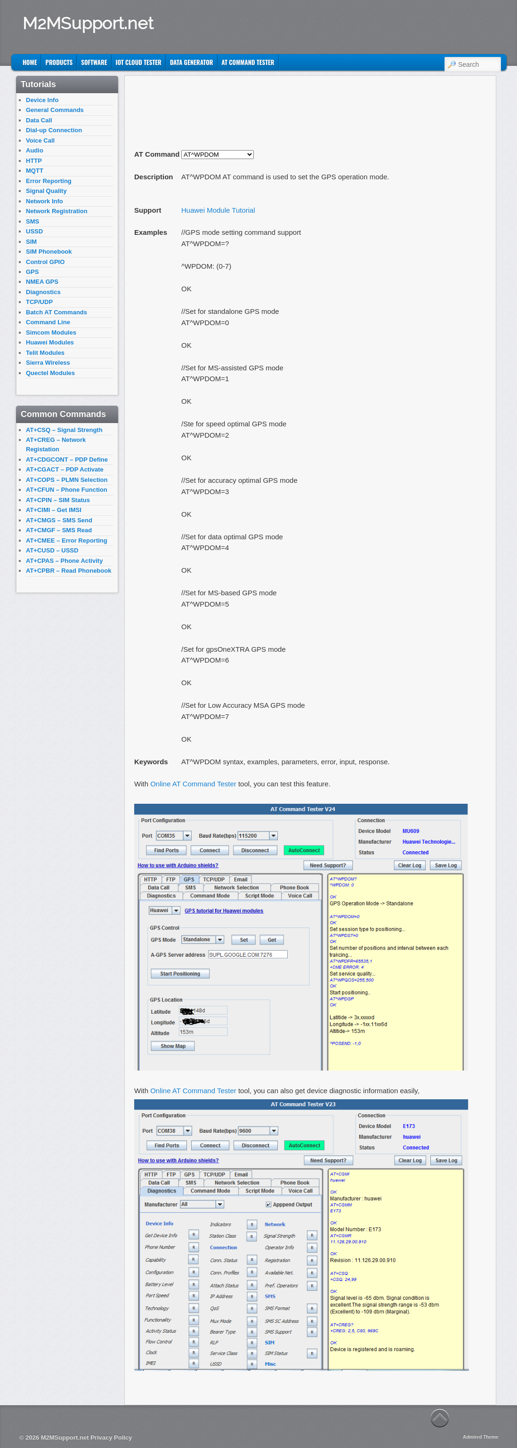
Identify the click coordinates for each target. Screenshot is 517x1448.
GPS (32, 271)
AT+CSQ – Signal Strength (64, 429)
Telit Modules (45, 352)
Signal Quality (46, 190)
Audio (34, 150)
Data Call (39, 120)
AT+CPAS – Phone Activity (64, 560)
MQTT (34, 170)
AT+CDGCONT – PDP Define (67, 459)
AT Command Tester (248, 62)
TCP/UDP (39, 301)
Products (59, 62)
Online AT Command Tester (193, 784)
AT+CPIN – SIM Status (58, 500)
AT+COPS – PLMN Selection (67, 479)
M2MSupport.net (88, 23)
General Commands (55, 109)
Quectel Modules (50, 372)
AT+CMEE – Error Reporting (66, 540)
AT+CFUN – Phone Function (66, 489)
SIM (31, 241)
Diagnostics (43, 292)
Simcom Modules (51, 332)
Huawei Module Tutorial (218, 210)
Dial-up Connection (54, 130)
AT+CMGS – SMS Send (59, 520)
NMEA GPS (42, 281)
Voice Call (40, 140)
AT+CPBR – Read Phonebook (68, 570)
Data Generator (191, 62)
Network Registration (57, 211)
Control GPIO (45, 261)
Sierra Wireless (48, 362)
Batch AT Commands (56, 312)
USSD (34, 231)
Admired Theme (481, 1437)
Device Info (42, 100)
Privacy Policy (111, 1437)
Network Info (44, 201)
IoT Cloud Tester (139, 62)
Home (30, 62)
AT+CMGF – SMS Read (59, 530)
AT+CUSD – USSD (52, 550)
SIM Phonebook (49, 251)
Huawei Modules (50, 342)
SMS (32, 221)
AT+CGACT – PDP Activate (65, 469)
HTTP (34, 160)
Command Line (48, 322)
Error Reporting (49, 180)
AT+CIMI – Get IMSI (53, 509)
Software (94, 62)
